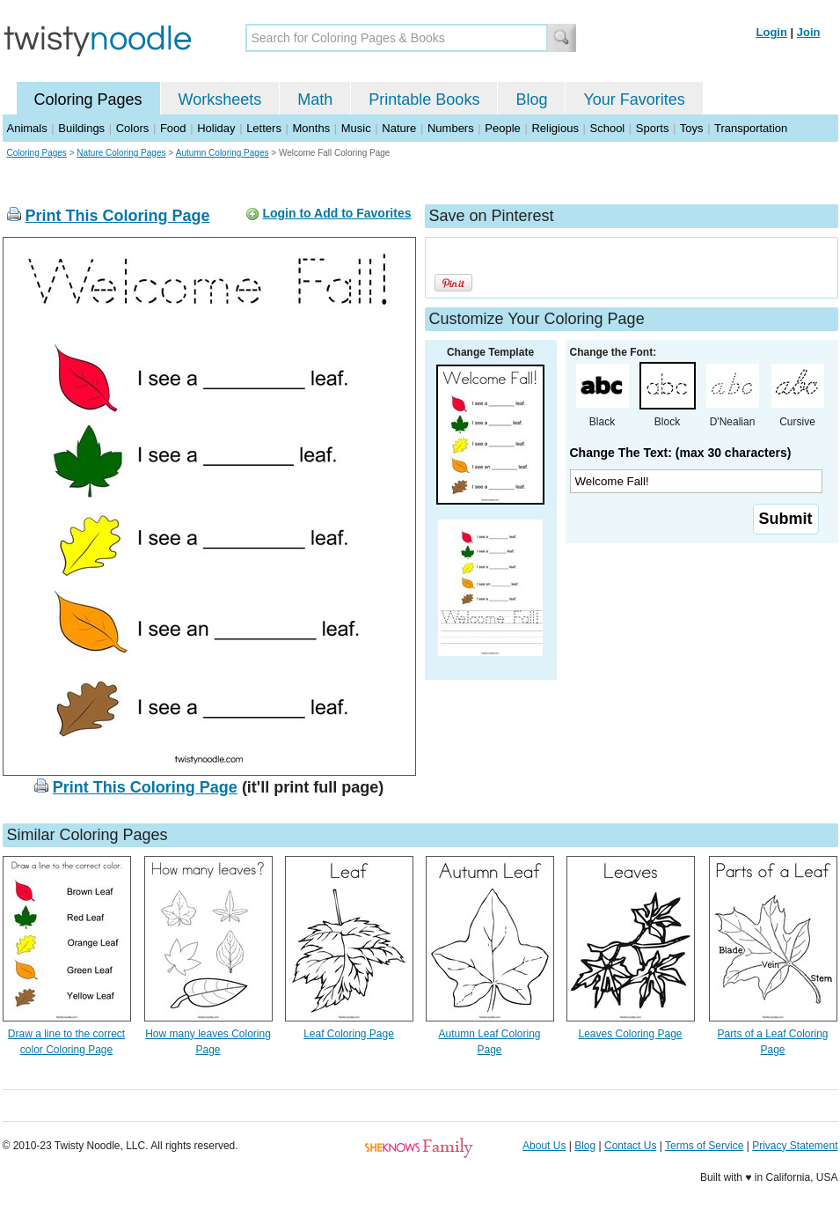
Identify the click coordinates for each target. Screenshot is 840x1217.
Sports (652, 128)
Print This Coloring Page (118, 216)
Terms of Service (704, 1146)
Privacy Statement (794, 1146)
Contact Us (630, 1146)
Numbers (450, 128)
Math (314, 99)
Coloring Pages (88, 99)
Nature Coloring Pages (121, 153)
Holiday (216, 128)
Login (771, 32)
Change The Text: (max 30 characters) (681, 453)
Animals (27, 128)
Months (312, 128)
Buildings (81, 128)
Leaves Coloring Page (630, 1034)
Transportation (750, 128)
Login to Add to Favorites (336, 213)
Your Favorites (633, 99)
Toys (692, 128)
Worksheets (220, 99)
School (607, 128)
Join (809, 32)
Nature (399, 128)
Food (173, 128)
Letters (263, 128)
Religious (554, 128)
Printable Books (424, 99)
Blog (531, 99)
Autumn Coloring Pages (222, 153)
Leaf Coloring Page (348, 1034)
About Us (544, 1146)
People (502, 128)
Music (356, 128)
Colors (133, 128)
